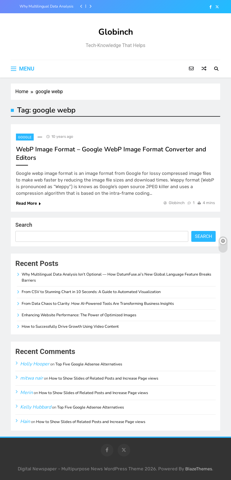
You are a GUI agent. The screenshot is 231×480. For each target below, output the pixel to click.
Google (25, 137)
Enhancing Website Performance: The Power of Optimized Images (79, 315)
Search (23, 225)
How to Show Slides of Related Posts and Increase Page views (103, 378)
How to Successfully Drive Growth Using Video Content (70, 326)
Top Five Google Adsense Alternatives (88, 364)
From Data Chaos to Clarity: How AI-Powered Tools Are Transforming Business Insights (98, 303)
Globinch (115, 32)
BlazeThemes (198, 469)
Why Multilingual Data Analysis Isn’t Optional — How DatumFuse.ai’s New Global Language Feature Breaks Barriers (45, 6)
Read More (28, 203)
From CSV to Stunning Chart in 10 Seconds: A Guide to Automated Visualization (91, 292)
